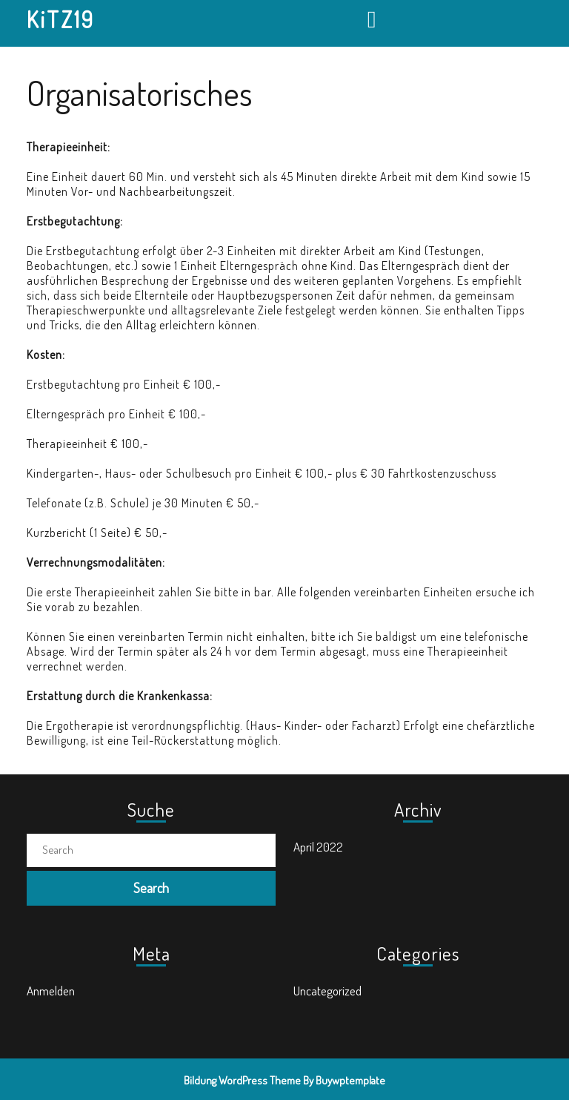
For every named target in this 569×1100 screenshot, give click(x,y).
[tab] (373, 19)
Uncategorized (327, 990)
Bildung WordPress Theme (242, 1080)
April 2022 (318, 846)
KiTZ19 (61, 19)
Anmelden (51, 990)
